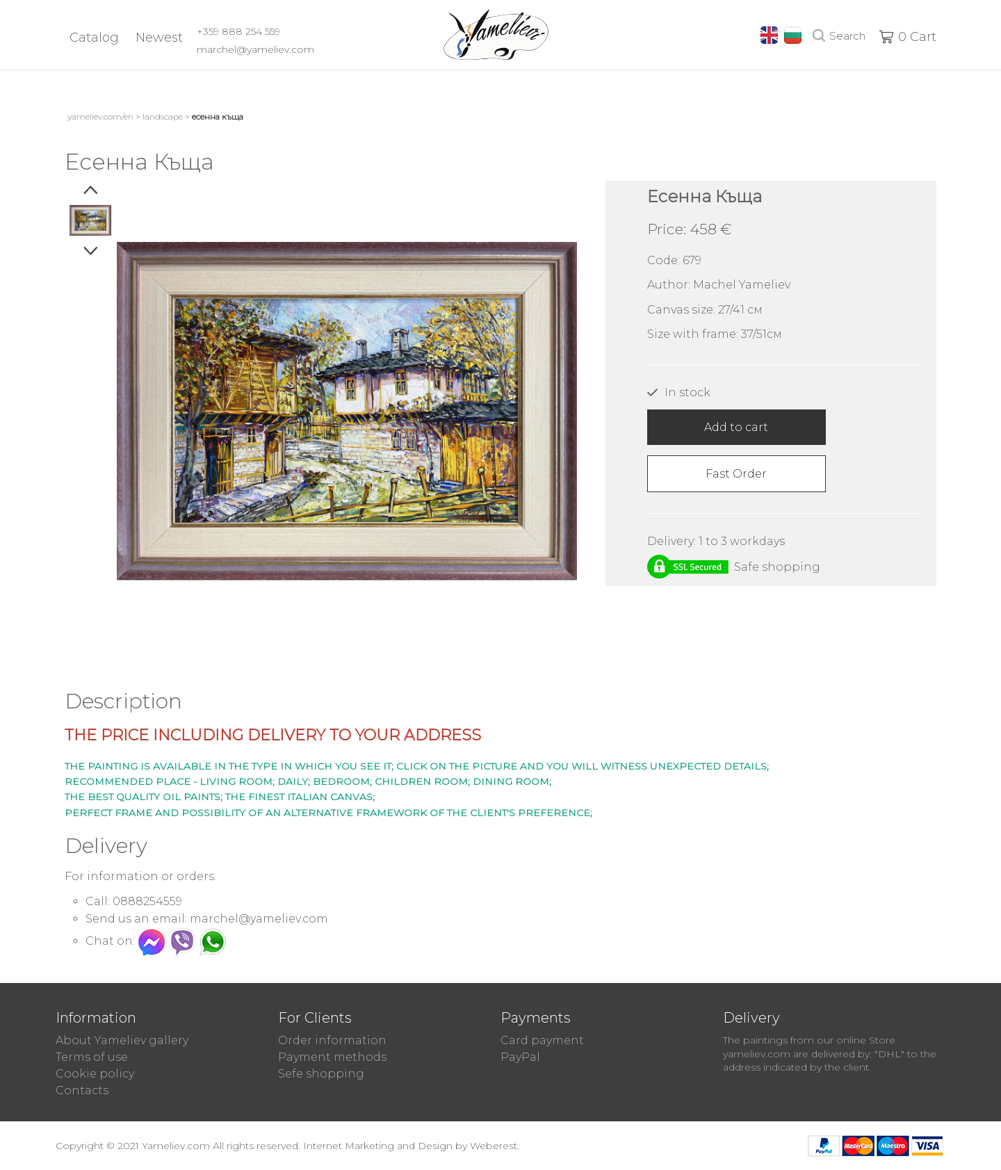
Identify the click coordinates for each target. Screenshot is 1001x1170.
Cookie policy (95, 1073)
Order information (332, 1040)
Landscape (163, 116)
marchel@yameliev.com (255, 49)
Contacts (82, 1090)
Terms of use (92, 1057)
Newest (159, 37)
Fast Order (736, 473)
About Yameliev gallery (122, 1040)
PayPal (520, 1057)
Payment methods (332, 1057)
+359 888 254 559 (238, 31)
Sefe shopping (321, 1073)
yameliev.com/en (100, 116)
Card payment (542, 1040)
